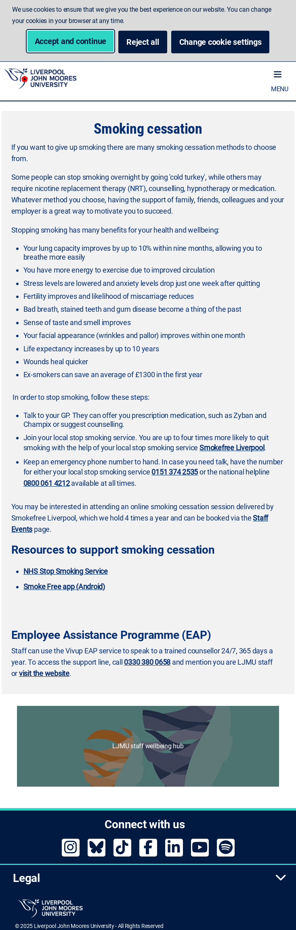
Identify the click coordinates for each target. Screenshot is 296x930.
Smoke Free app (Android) (64, 586)
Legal (149, 878)
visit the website (44, 673)
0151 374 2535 (174, 472)
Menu (279, 89)
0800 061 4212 (46, 483)
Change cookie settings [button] (224, 42)
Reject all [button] (142, 42)
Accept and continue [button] (70, 41)
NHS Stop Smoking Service (65, 571)
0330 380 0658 (147, 662)
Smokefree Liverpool (231, 447)
